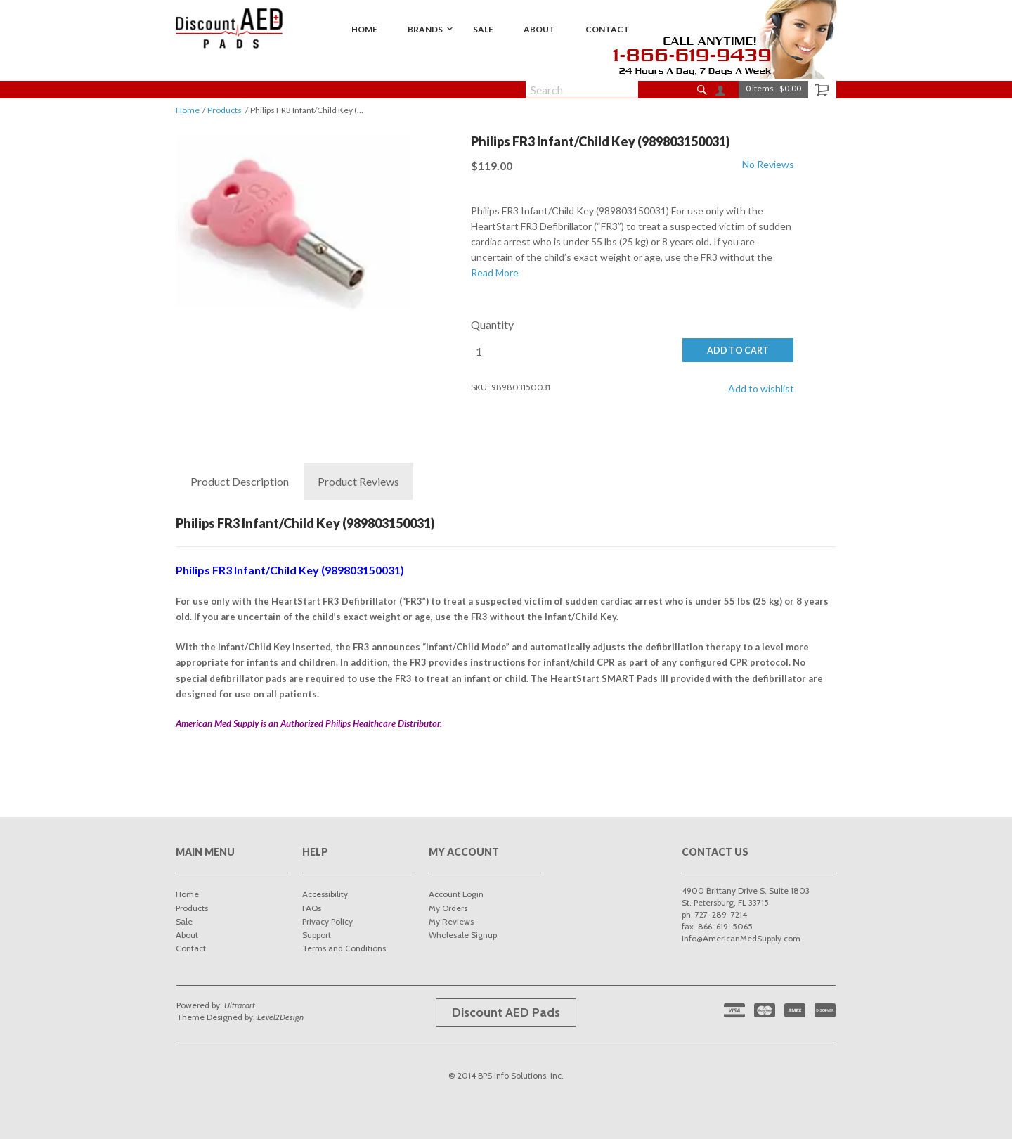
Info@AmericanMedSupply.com (741, 938)
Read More (495, 272)
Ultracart (239, 1005)
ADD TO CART (738, 350)
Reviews (358, 481)
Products (224, 110)
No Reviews (768, 164)
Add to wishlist (761, 388)
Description (239, 481)
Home (188, 110)
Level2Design (280, 1017)
